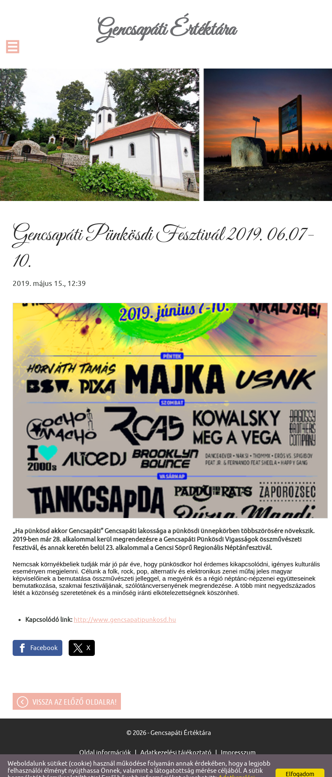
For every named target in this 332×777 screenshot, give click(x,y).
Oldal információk (105, 735)
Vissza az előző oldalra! (74, 685)
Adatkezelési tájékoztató (176, 735)
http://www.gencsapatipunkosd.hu (125, 602)
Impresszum (238, 735)
